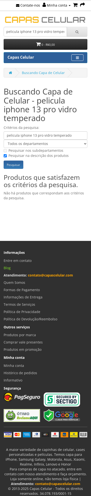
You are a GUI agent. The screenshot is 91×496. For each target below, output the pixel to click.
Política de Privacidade (22, 311)
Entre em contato (18, 260)
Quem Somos (14, 282)
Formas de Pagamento (22, 289)
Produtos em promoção (22, 349)
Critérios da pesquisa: (21, 127)
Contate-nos (28, 5)
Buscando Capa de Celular (43, 72)
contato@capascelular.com (50, 275)
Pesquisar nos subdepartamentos (33, 150)
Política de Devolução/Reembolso (30, 319)
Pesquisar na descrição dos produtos (36, 155)
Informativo (13, 380)
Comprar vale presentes (23, 342)
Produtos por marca (20, 335)
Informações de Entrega (23, 297)
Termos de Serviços (19, 304)
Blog (7, 268)
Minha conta (56, 5)
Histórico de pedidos (20, 373)
